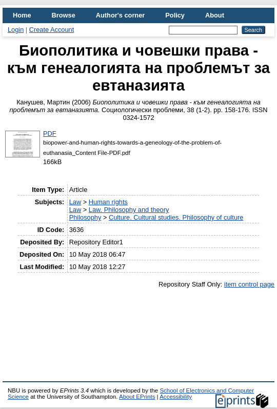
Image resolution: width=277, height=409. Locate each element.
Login (16, 29)
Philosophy (85, 217)
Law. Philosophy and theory (129, 210)
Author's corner (120, 15)
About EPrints (137, 397)
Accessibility (176, 397)
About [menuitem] (214, 15)
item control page (249, 284)
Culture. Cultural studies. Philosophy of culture (176, 217)
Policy (175, 15)
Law (75, 202)
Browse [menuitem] (63, 15)
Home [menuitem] (22, 15)
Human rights (108, 202)
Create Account (51, 29)
